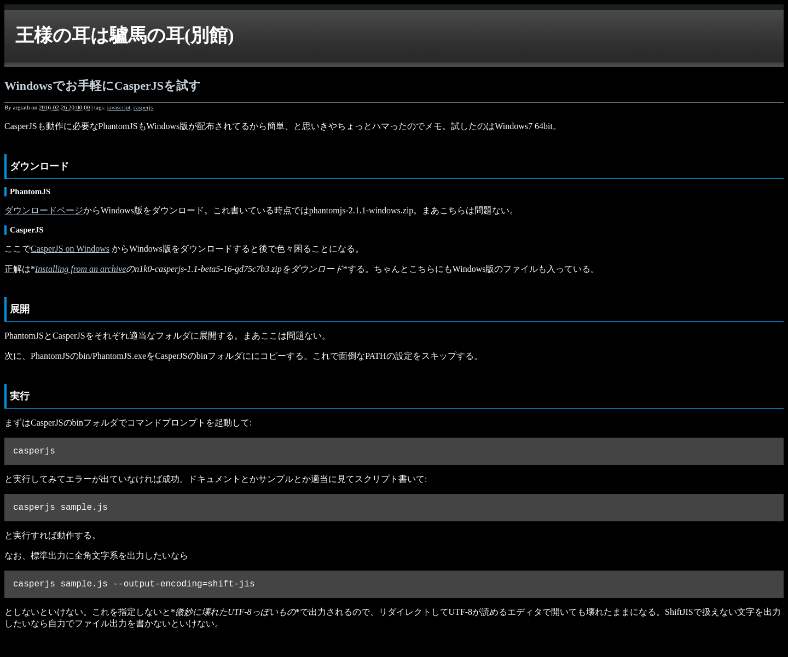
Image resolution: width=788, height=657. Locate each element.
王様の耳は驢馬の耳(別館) (124, 35)
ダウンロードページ (43, 210)
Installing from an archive (80, 269)
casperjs (143, 107)
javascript (118, 107)
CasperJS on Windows (70, 248)
